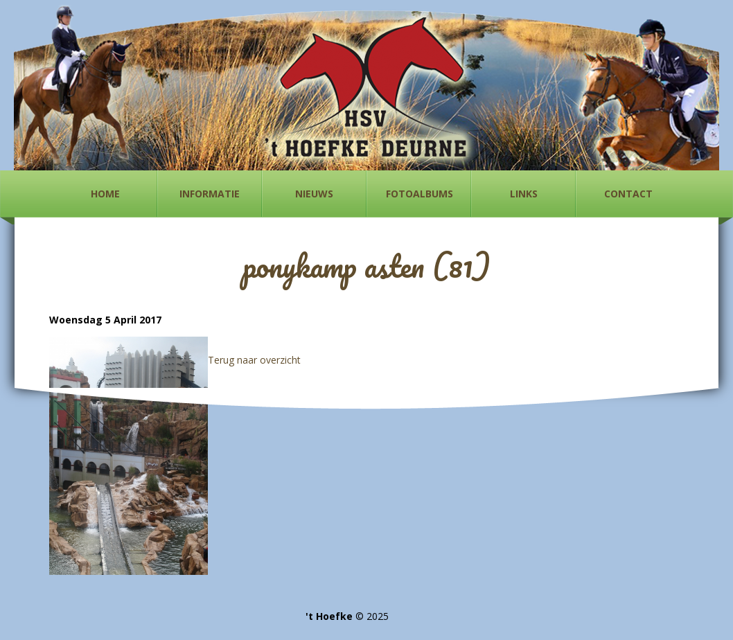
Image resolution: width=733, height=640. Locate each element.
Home (105, 193)
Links (524, 193)
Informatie (209, 193)
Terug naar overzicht (254, 359)
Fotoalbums (419, 193)
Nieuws (314, 193)
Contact (628, 193)
